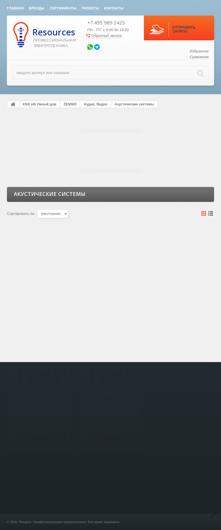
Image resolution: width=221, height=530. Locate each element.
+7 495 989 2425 (106, 22)
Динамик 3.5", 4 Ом (38, 305)
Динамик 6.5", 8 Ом (110, 305)
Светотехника (72, 522)
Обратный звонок (107, 35)
